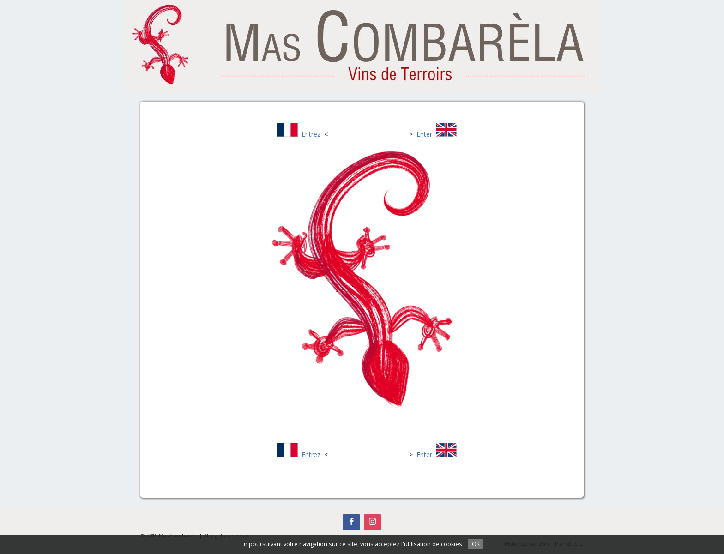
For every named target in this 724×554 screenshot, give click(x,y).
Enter (424, 134)
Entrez (311, 134)
